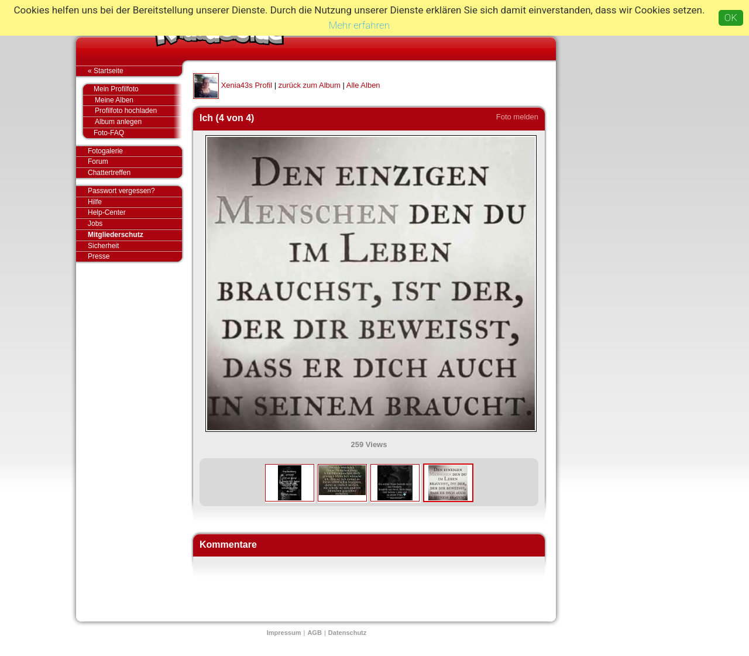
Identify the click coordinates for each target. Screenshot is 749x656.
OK (730, 17)
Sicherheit (103, 246)
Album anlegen (138, 122)
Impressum (284, 632)
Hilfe (95, 202)
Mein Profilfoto (132, 89)
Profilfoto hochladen (138, 110)
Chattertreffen (135, 172)
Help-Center (107, 212)
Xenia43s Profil (246, 85)
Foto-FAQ (132, 133)
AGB (314, 632)
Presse (135, 256)
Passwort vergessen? (135, 191)
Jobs (95, 223)
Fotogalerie (135, 151)
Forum (98, 161)
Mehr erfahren (359, 25)
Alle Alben (363, 85)
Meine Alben (138, 100)
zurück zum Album (310, 85)
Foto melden (517, 116)
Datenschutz (347, 632)
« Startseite (135, 71)
